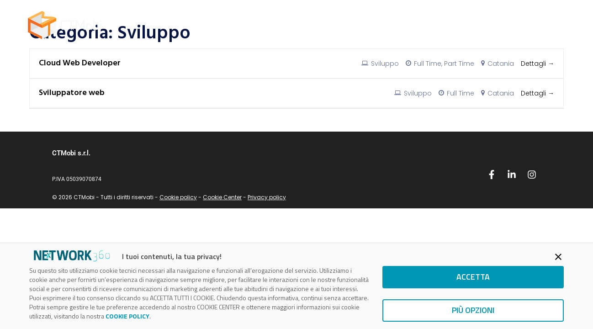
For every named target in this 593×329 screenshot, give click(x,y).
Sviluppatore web (72, 93)
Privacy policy (267, 197)
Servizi (340, 25)
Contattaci (538, 25)
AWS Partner (289, 25)
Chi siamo (423, 25)
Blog (379, 25)
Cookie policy (178, 197)
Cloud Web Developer (80, 63)
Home (239, 25)
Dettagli (537, 63)
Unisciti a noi (479, 25)
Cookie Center (222, 197)
